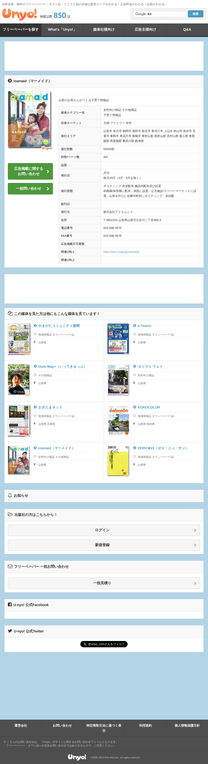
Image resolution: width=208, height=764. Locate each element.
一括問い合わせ (32, 189)
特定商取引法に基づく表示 (103, 728)
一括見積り (145, 583)
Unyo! (19, 15)
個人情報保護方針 (187, 725)
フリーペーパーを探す (20, 30)
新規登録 (146, 545)
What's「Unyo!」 (62, 30)
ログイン (146, 530)
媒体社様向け (104, 30)
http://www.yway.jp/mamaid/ (121, 251)
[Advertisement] (104, 56)
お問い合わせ (62, 725)
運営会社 (20, 725)
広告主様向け (145, 30)
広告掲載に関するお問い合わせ (31, 171)
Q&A (187, 30)
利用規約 (145, 725)
